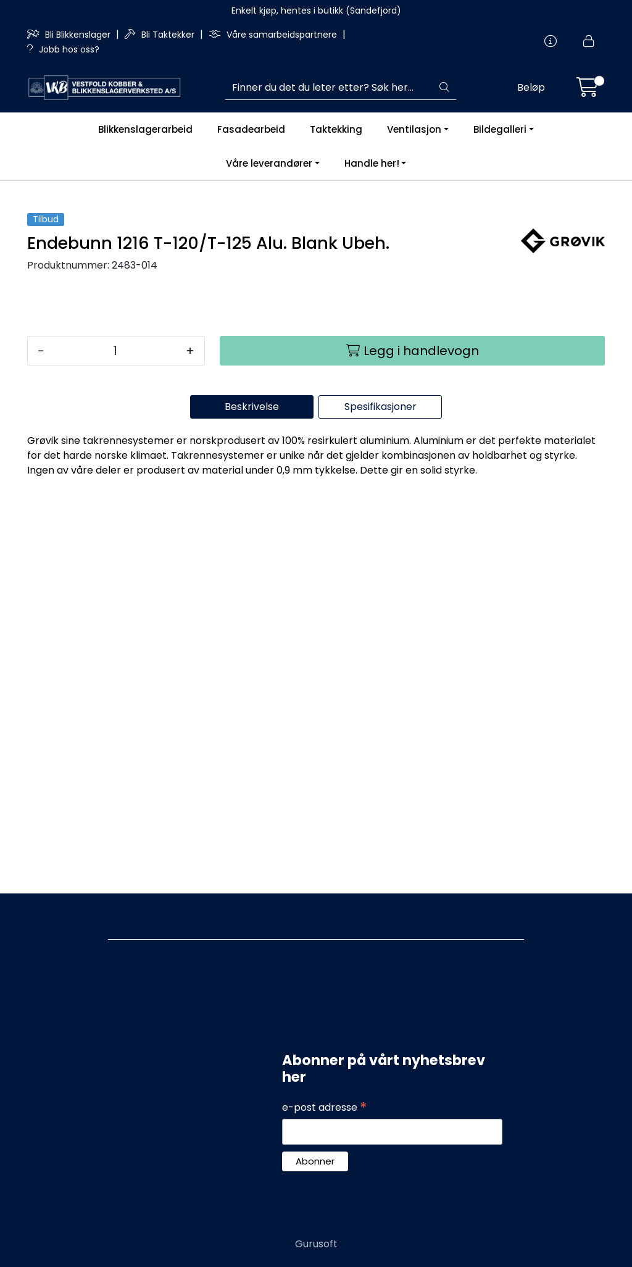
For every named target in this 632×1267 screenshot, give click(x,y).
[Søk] (329, 87)
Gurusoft (316, 1244)
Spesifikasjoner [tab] (380, 807)
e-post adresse (324, 1107)
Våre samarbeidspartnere (274, 34)
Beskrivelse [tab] (252, 807)
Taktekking (336, 129)
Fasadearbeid (251, 129)
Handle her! (371, 163)
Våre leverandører (269, 163)
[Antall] (115, 751)
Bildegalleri (499, 129)
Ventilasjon (414, 129)
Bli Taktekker (161, 34)
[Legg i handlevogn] (412, 751)
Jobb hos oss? (63, 49)
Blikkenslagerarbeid (145, 129)
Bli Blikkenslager (70, 34)
